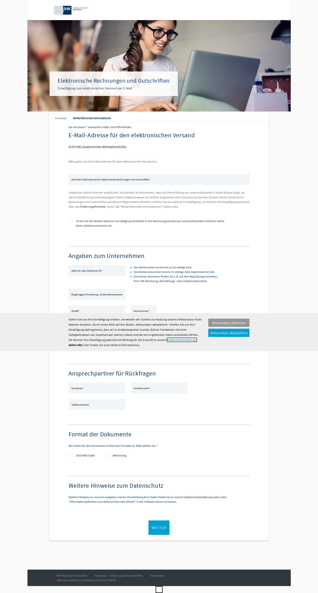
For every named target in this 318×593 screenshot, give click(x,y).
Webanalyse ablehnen (229, 322)
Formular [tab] (61, 118)
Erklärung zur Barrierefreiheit (126, 575)
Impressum (101, 575)
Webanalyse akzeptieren (229, 333)
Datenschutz (157, 575)
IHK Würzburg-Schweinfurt (72, 575)
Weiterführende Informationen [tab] (92, 118)
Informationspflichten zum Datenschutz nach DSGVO (86, 580)
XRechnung (119, 455)
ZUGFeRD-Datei (85, 455)
